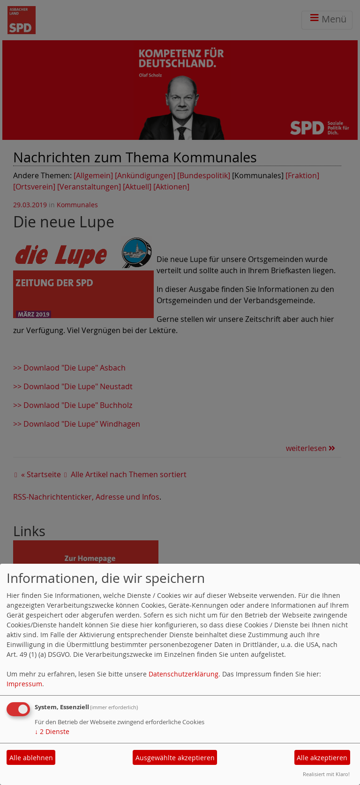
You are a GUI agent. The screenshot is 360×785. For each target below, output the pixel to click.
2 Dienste (52, 731)
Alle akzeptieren (322, 757)
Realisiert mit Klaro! (326, 774)
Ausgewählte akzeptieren (175, 757)
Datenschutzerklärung (183, 673)
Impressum (24, 683)
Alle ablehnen (31, 757)
